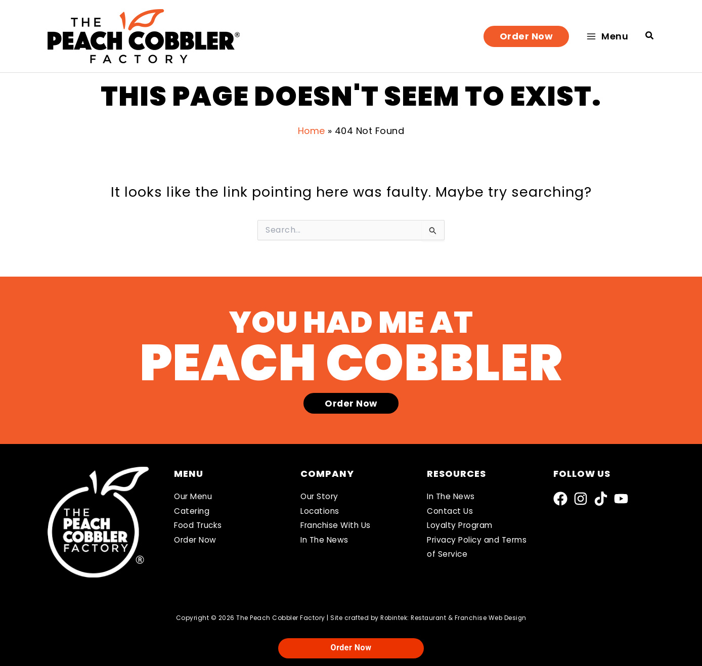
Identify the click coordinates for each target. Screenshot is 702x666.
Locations (320, 511)
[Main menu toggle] (607, 36)
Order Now (197, 540)
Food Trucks (200, 525)
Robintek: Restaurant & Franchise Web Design (453, 617)
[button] (526, 36)
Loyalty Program (462, 525)
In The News (325, 540)
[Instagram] (581, 499)
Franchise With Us (338, 525)
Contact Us (450, 511)
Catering (192, 511)
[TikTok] (601, 499)
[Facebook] (560, 499)
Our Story (320, 497)
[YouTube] (621, 499)
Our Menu (194, 497)
